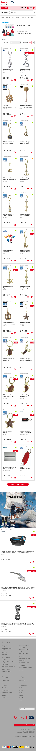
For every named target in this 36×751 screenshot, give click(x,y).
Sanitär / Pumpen (6, 669)
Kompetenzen (5, 680)
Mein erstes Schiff (24, 662)
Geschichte (22, 683)
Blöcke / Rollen (6, 657)
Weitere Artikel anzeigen (18, 484)
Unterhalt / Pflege (6, 671)
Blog (20, 692)
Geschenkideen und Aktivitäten (24, 659)
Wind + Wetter (5, 690)
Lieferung (4, 685)
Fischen (21, 656)
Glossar (4, 695)
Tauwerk (4, 659)
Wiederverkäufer (23, 685)
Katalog (21, 695)
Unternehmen (22, 680)
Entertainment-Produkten (25, 667)
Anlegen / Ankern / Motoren (9, 662)
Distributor (4, 697)
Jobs (20, 700)
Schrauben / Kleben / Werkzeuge (24, 646)
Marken (21, 688)
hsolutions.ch (31, 736)
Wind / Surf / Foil (23, 654)
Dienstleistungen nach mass (9, 683)
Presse (21, 697)
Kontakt (21, 690)
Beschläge (4, 654)
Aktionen (21, 670)
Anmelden (4, 7)
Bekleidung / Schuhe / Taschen (10, 17)
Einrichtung (5, 664)
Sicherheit (4, 652)
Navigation (4, 646)
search (32, 12)
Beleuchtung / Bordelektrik (8, 666)
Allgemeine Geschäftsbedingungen (26, 732)
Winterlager (22, 665)
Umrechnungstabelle (7, 692)
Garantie (4, 688)
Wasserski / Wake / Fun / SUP (25, 650)
